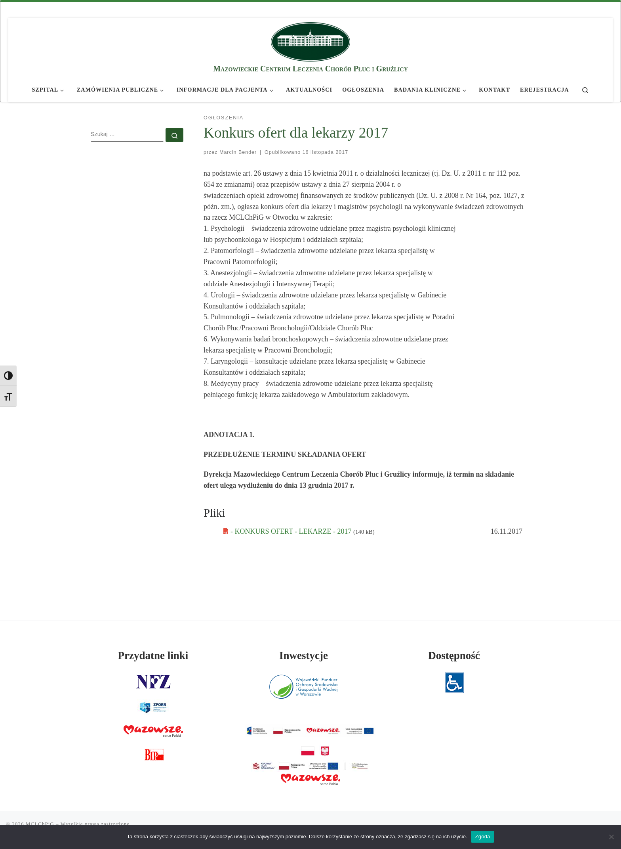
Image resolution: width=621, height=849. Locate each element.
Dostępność (454, 655)
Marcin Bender (238, 152)
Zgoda (482, 836)
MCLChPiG (40, 824)
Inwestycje (303, 655)
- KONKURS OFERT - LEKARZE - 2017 (291, 531)
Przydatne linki (153, 655)
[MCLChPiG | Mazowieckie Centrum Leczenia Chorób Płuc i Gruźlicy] (310, 40)
